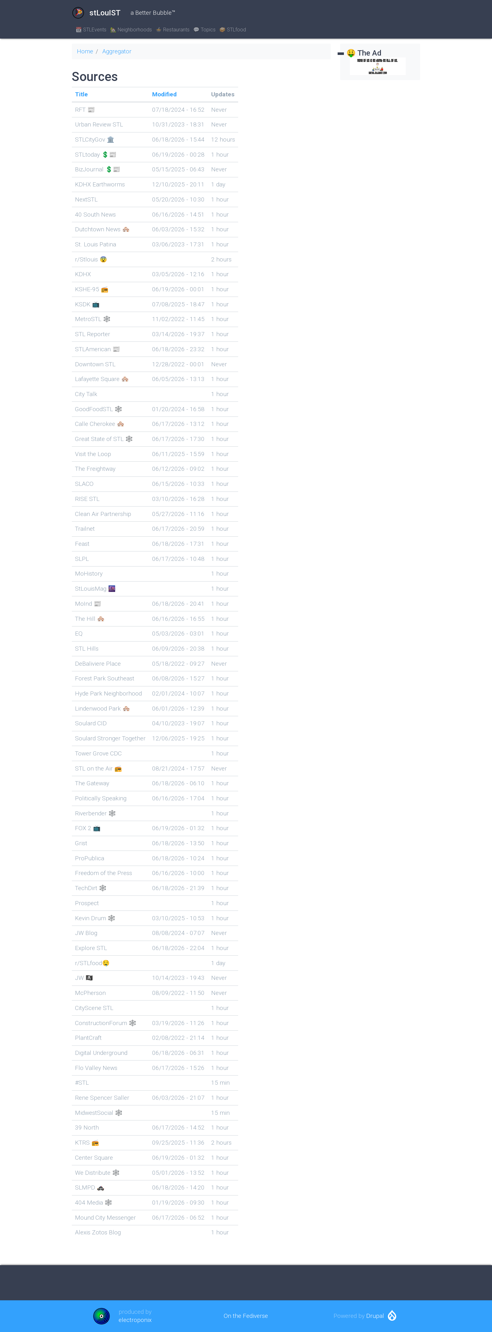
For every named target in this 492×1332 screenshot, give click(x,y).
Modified (164, 94)
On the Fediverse (246, 1315)
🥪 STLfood (232, 30)
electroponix (135, 1320)
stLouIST (96, 13)
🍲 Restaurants (173, 30)
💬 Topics (204, 30)
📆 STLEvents (91, 30)
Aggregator (116, 51)
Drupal (375, 1315)
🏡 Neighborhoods (131, 30)
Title (81, 94)
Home (85, 51)
